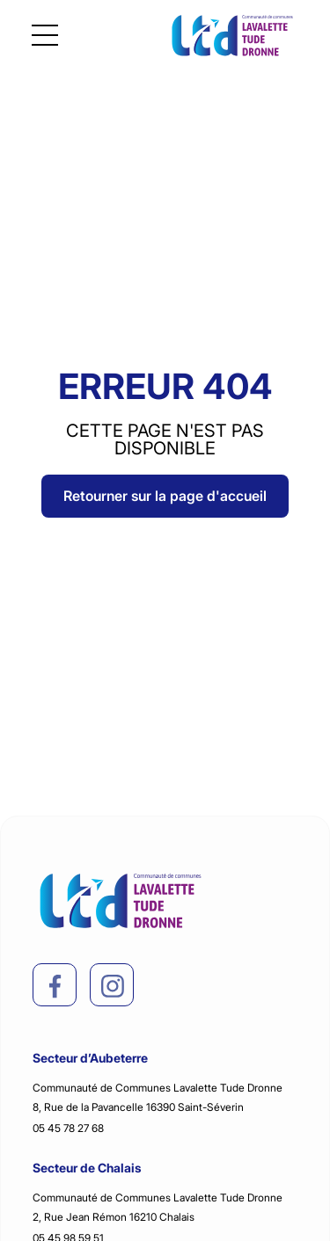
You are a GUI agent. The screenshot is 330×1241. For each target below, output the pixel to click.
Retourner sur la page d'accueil (165, 495)
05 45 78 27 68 (68, 1128)
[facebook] (55, 986)
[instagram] (113, 986)
